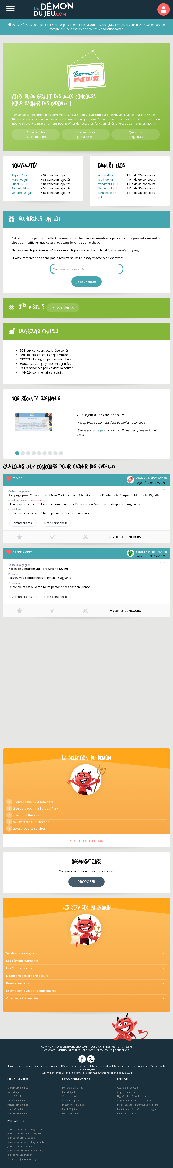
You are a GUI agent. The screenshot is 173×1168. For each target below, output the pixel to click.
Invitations (123, 1109)
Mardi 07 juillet (15, 1092)
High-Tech (123, 1096)
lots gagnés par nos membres (45, 359)
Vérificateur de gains (21, 953)
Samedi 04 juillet (16, 1100)
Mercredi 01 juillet (17, 1113)
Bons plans (122, 1050)
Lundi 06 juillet (15, 1096)
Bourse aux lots (17, 983)
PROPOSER (86, 881)
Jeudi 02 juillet (15, 1109)
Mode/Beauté (124, 1104)
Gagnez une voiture (128, 1092)
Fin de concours (141, 175)
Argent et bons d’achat (129, 1100)
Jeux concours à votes (19, 1146)
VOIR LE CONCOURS (125, 537)
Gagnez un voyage (127, 1087)
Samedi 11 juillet (71, 1100)
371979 (162, 562)
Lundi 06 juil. (20, 184)
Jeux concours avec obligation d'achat (28, 1142)
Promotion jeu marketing (21, 1159)
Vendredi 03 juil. (22, 193)
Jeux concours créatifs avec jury (25, 1150)
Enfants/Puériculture (146, 1104)
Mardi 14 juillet (70, 1113)
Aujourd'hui (19, 175)
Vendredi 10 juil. (108, 184)
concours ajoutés (56, 175)
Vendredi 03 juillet (17, 1104)
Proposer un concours (97, 1050)
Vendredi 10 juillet (72, 1096)
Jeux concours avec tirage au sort (26, 1129)
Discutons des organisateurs (27, 976)
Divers (132, 1113)
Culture (149, 1100)
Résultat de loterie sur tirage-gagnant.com (122, 1065)
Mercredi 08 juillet (17, 1087)
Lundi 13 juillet (70, 1109)
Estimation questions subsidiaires (31, 991)
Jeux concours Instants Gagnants (25, 1133)
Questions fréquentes (22, 998)
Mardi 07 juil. (20, 180)
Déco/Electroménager (143, 1109)
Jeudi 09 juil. (106, 180)
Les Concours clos (19, 968)
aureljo (98, 430)
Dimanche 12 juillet (73, 1104)
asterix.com (22, 551)
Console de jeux (140, 1096)
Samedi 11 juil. (108, 188)
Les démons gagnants (22, 961)
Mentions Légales (69, 1050)
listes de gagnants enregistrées (45, 364)
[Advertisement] (86, 650)
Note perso (56, 523)
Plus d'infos (63, 308)
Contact (49, 1050)
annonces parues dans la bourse (46, 368)
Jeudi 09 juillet (70, 1092)
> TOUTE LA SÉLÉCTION (86, 841)
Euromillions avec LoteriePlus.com (60, 1072)
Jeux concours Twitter (19, 1154)
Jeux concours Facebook (21, 1137)
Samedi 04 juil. (21, 188)
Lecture (121, 1113)
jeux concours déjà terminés (44, 355)
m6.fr (17, 478)
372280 (162, 489)
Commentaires (23, 523)
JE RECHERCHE (86, 282)
